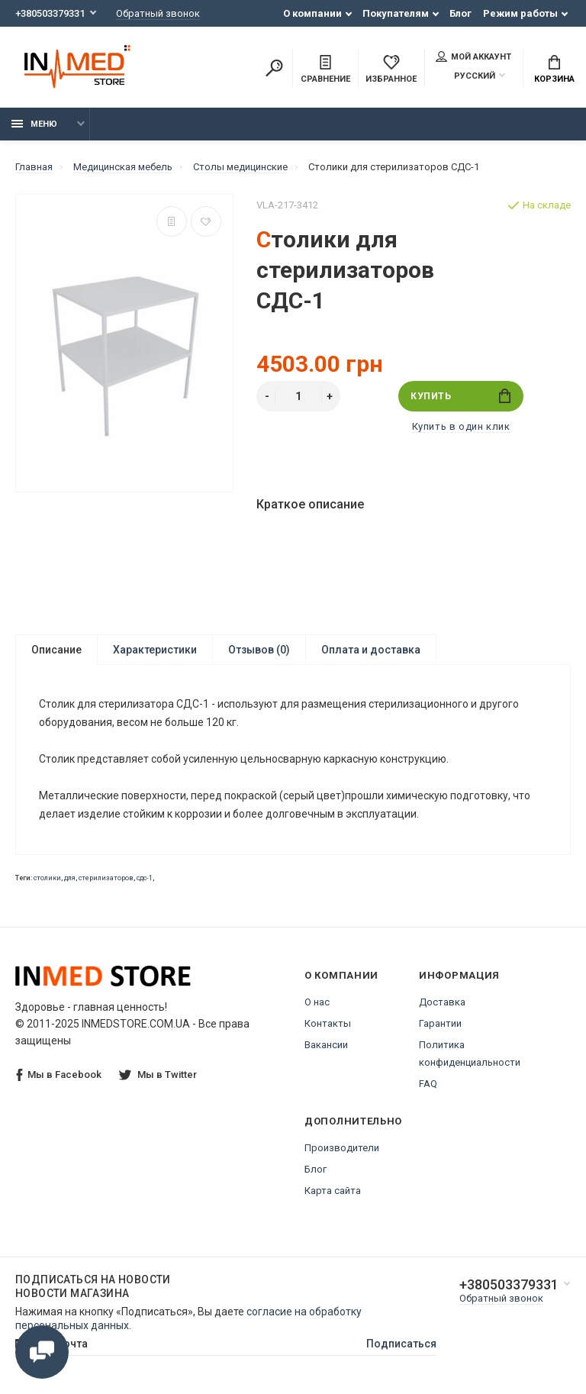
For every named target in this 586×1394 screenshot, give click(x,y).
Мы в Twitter (158, 1074)
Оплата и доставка (370, 650)
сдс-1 (145, 878)
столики (47, 878)
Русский (465, 76)
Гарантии (440, 1023)
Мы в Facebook (58, 1075)
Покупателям (395, 13)
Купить (460, 396)
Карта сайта (332, 1190)
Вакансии (326, 1044)
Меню (34, 124)
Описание (56, 650)
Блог (460, 13)
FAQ (428, 1083)
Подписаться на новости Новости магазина (93, 1286)
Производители (341, 1148)
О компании (312, 13)
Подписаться (401, 1344)
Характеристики (155, 650)
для (70, 878)
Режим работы (520, 13)
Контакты (327, 1023)
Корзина (554, 69)
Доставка (442, 1002)
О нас (317, 1002)
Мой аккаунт (473, 56)
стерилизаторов (106, 878)
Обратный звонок (158, 13)
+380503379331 (50, 13)
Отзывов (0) (259, 650)
